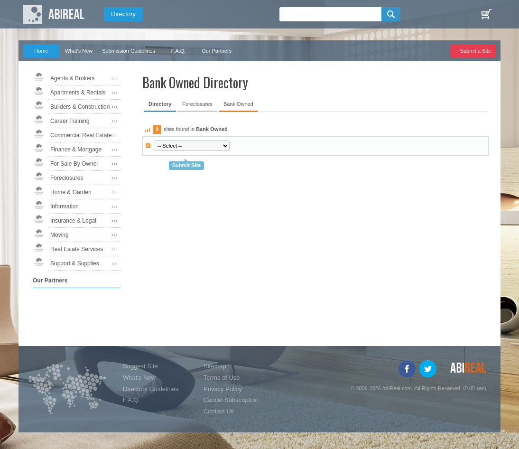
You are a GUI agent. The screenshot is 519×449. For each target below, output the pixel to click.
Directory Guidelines (150, 389)
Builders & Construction (80, 106)
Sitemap (215, 366)
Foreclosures (66, 178)
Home (41, 51)
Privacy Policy (223, 389)
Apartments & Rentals (78, 92)
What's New (79, 51)
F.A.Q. (178, 51)
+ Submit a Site (473, 51)
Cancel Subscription (231, 399)
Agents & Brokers (72, 78)
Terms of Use (222, 377)
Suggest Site (140, 366)
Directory (123, 14)
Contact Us (219, 411)
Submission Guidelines (128, 51)
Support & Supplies (74, 263)
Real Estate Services (76, 249)
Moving (59, 235)
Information (64, 206)
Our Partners (217, 51)
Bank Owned (238, 104)
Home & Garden (71, 192)
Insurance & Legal (73, 220)
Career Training (70, 121)
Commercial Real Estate (80, 135)
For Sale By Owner (74, 163)
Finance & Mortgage (76, 149)
